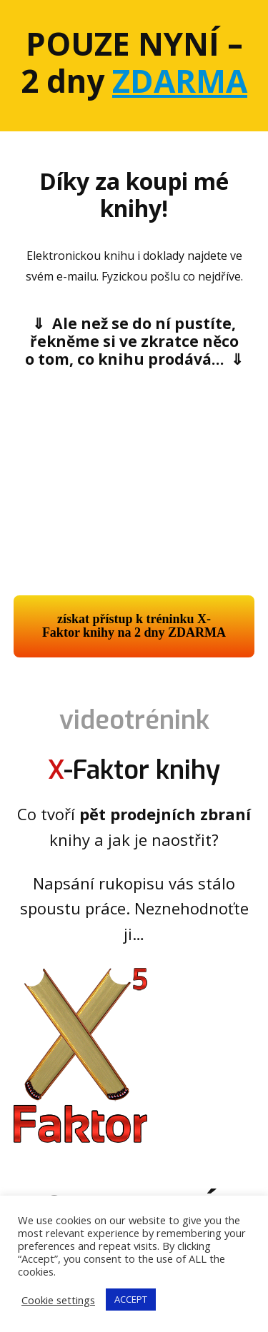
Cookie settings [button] (58, 1299)
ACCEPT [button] (130, 1299)
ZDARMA (179, 80)
